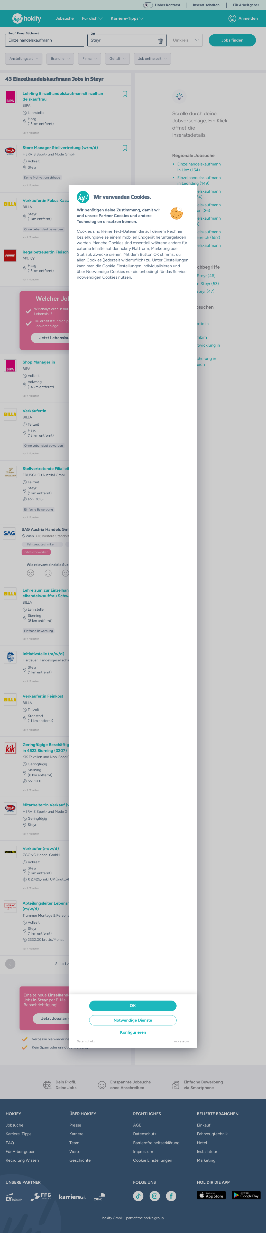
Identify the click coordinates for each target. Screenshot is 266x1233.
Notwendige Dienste (133, 1020)
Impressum (181, 1041)
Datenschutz (86, 1041)
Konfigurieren (133, 1032)
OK (133, 1005)
